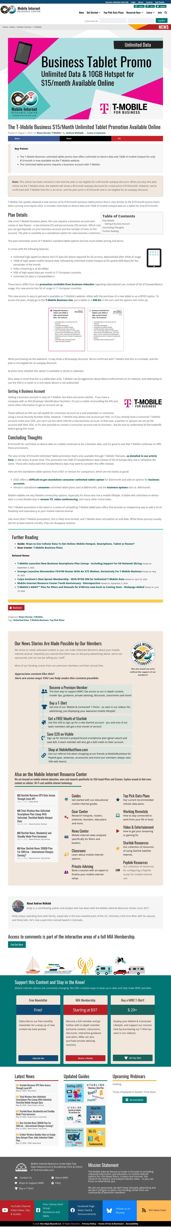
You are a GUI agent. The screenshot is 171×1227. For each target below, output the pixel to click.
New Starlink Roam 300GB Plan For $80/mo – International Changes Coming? (35, 852)
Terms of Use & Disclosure (111, 1224)
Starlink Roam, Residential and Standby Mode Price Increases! (34, 835)
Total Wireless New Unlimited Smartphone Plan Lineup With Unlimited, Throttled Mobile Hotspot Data (35, 816)
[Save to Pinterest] (137, 139)
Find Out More (17, 945)
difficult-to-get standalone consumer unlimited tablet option (66, 480)
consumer (43, 488)
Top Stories (45, 840)
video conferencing (66, 499)
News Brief (33, 802)
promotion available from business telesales (67, 285)
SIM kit (97, 300)
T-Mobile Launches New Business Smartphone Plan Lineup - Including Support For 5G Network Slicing (79, 564)
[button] (96, 13)
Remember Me (89, 22)
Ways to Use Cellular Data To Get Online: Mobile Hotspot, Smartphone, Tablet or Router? (80, 544)
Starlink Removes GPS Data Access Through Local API (36, 797)
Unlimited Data (21, 620)
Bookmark (15, 608)
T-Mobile (56, 133)
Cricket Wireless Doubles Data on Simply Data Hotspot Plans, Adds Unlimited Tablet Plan (35, 1138)
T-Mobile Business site (59, 300)
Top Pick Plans (57, 620)
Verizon (44, 824)
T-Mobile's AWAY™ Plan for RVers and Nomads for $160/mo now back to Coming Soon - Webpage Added (80, 587)
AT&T (30, 1144)
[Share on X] (85, 139)
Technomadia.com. (44, 1170)
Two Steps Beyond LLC (50, 1224)
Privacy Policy (89, 1224)
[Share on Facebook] (34, 139)
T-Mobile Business (39, 620)
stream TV (46, 499)
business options (117, 488)
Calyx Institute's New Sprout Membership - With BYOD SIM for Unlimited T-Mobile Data (70, 579)
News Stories (44, 133)
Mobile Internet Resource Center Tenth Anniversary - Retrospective (58, 583)
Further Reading (110, 231)
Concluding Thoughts (113, 228)
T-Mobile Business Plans (48, 548)
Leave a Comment (96, 133)
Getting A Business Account (117, 224)
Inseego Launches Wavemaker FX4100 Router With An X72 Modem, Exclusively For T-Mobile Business (79, 572)
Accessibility (132, 1224)
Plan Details (108, 221)
